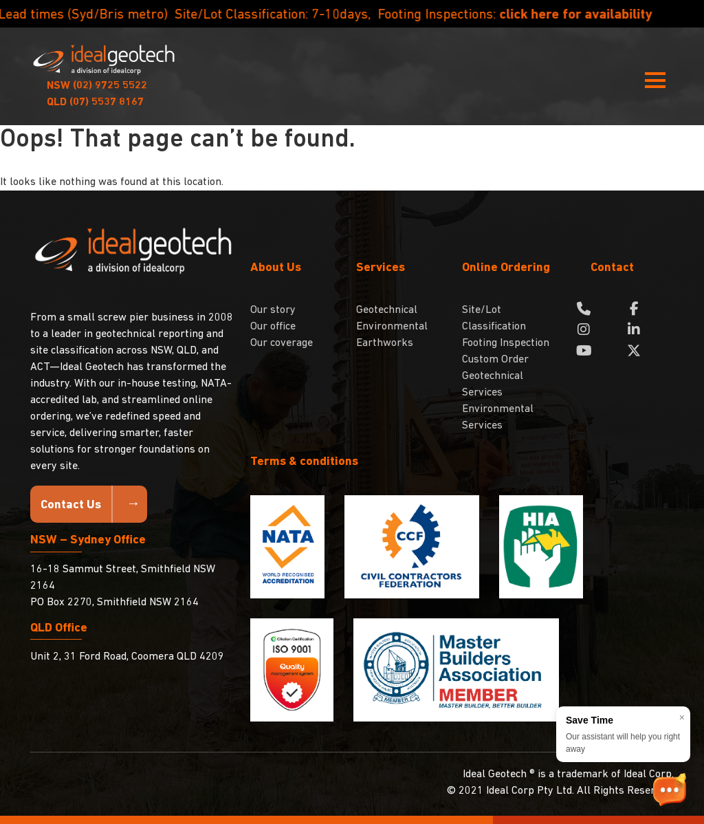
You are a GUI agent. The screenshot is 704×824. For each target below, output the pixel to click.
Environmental (392, 326)
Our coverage (281, 343)
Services (380, 267)
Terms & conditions (304, 461)
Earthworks (384, 343)
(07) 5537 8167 (95, 102)
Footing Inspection (505, 343)
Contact (612, 267)
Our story (273, 310)
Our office (273, 326)
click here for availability (598, 15)
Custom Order (495, 359)
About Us (275, 267)
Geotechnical (386, 310)
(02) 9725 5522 (97, 85)
